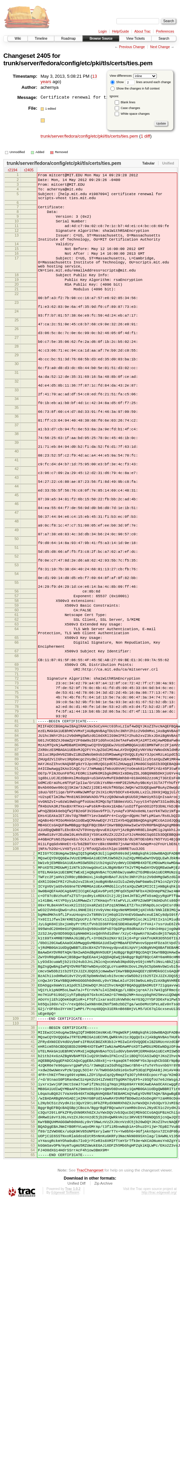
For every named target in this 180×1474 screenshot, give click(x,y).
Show (117, 82)
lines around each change (148, 82)
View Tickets (135, 38)
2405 (43, 55)
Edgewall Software (65, 1407)
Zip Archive (103, 1398)
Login (103, 31)
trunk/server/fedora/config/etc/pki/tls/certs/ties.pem (77, 63)
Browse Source (100, 38)
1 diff (145, 136)
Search (163, 38)
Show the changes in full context (135, 88)
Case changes (130, 108)
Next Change (160, 47)
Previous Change (132, 47)
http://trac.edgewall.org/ (159, 1407)
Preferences (165, 31)
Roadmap (68, 38)
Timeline (41, 38)
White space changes (135, 113)
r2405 (28, 170)
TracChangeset (90, 1385)
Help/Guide (120, 31)
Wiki (17, 38)
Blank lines (128, 102)
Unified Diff (76, 1398)
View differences (121, 75)
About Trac (142, 31)
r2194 (12, 170)
